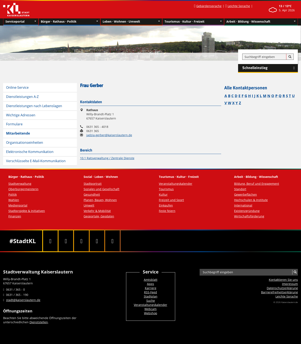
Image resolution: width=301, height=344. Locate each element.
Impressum (290, 284)
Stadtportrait (93, 184)
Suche (150, 301)
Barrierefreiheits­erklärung (279, 292)
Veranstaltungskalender (175, 184)
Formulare (14, 124)
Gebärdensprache (209, 6)
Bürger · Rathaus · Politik (69, 21)
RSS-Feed (150, 292)
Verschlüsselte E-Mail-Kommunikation (36, 161)
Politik (12, 194)
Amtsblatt (150, 280)
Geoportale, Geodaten (99, 216)
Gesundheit (92, 194)
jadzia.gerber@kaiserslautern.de (109, 135)
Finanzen (14, 216)
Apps (150, 284)
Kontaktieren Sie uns (283, 280)
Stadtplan (150, 296)
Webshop (150, 313)
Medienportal (17, 205)
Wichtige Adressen (20, 115)
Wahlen (13, 200)
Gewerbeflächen (245, 194)
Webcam (150, 309)
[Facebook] (50, 240)
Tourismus (166, 189)
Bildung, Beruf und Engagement (256, 184)
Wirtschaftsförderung (249, 216)
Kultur (163, 194)
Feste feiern (167, 211)
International (243, 205)
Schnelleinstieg (270, 68)
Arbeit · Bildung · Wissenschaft (261, 21)
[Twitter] (66, 240)
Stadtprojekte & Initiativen (26, 211)
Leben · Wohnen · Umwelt (131, 21)
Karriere (150, 288)
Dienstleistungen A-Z (22, 96)
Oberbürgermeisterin (23, 189)
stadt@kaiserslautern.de (23, 300)
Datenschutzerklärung (282, 288)
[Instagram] (97, 240)
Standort (240, 189)
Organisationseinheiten (24, 142)
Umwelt (89, 205)
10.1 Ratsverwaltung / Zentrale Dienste (107, 158)
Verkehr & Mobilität (97, 211)
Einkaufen (166, 205)
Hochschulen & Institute (251, 200)
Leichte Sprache (239, 6)
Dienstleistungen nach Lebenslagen (34, 106)
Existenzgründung (247, 211)
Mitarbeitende (18, 133)
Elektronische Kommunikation (30, 151)
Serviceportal (20, 21)
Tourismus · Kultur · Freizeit (193, 21)
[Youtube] (81, 240)
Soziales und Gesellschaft (101, 189)
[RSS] (112, 240)
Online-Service (17, 87)
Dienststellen (38, 322)
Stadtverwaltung (19, 184)
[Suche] (290, 57)
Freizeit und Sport (171, 200)
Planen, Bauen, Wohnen (100, 200)
